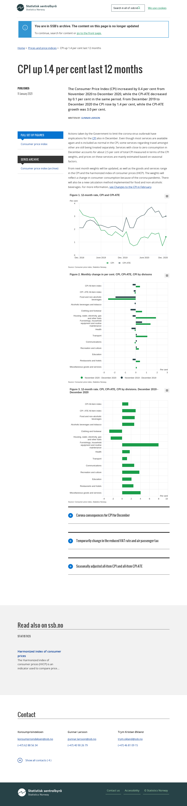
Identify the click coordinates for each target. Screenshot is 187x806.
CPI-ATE (127, 263)
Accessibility (132, 790)
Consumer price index (34, 144)
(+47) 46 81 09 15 (128, 745)
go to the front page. (89, 33)
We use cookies (157, 8)
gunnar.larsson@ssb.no (82, 739)
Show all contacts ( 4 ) (38, 760)
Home (21, 48)
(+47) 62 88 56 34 (28, 745)
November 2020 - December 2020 (100, 378)
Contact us (113, 790)
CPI (94, 138)
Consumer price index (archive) (39, 168)
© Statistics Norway (156, 790)
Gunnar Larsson (90, 117)
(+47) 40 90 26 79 (78, 745)
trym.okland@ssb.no (130, 739)
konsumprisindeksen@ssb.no (35, 739)
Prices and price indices (42, 48)
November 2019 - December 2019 (140, 378)
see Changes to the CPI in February (130, 187)
